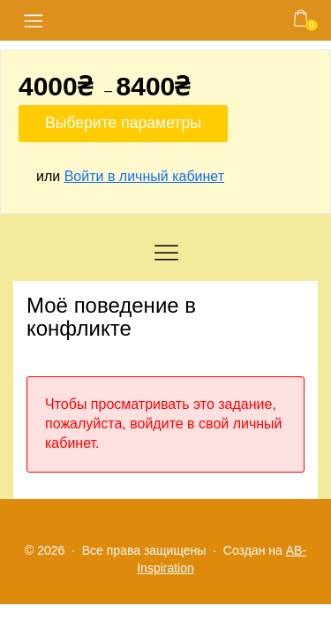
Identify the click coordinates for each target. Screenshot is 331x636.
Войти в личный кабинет (144, 176)
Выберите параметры (123, 123)
